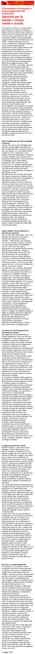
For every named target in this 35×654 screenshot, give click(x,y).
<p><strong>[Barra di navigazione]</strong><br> (17, 2)
